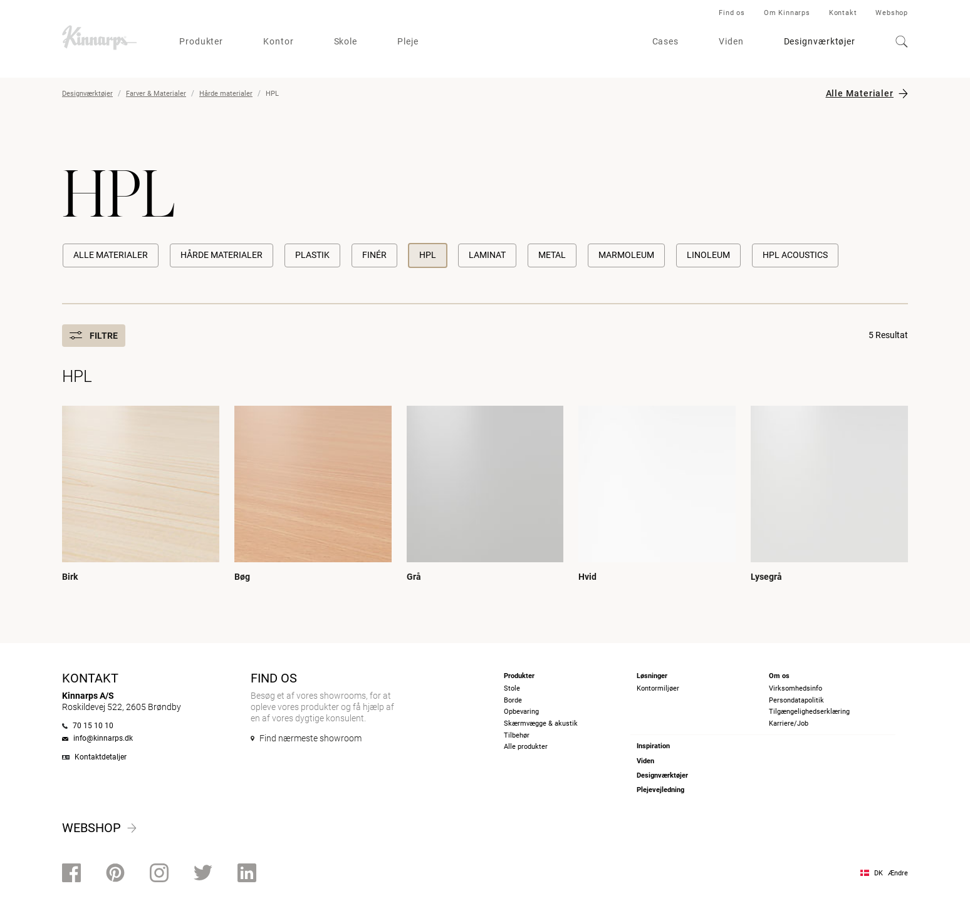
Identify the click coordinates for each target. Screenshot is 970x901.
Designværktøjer (820, 41)
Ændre (898, 873)
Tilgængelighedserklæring (809, 712)
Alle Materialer (860, 93)
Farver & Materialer (156, 94)
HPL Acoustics (795, 255)
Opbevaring (521, 712)
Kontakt (843, 13)
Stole (512, 688)
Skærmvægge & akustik (541, 723)
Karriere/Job (788, 723)
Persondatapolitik (796, 700)
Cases (665, 41)
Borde (513, 700)
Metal (552, 255)
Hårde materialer (226, 94)
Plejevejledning (660, 790)
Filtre (94, 336)
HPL (427, 255)
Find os (732, 13)
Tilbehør (516, 735)
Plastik (312, 255)
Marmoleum (626, 255)
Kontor (278, 41)
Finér (374, 255)
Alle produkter (526, 747)
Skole (346, 41)
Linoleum (708, 255)
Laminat (487, 255)
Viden (731, 41)
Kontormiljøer (658, 688)
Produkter (201, 41)
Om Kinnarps (787, 13)
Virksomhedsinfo (795, 688)
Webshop (891, 13)
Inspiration (653, 746)
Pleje (408, 41)
